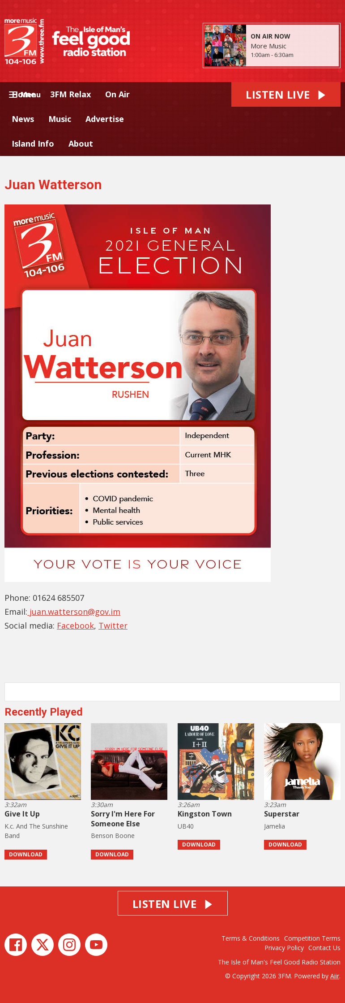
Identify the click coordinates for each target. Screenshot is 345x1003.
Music (59, 118)
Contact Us (324, 947)
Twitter (113, 625)
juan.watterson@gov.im (73, 611)
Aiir (334, 976)
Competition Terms (312, 938)
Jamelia (274, 826)
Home (24, 94)
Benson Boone (113, 835)
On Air (117, 94)
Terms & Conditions (250, 938)
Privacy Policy (284, 947)
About (80, 143)
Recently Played (43, 712)
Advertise (104, 118)
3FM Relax (70, 94)
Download (26, 854)
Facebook (75, 625)
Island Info (33, 143)
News (23, 118)
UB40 (186, 826)
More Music (268, 46)
